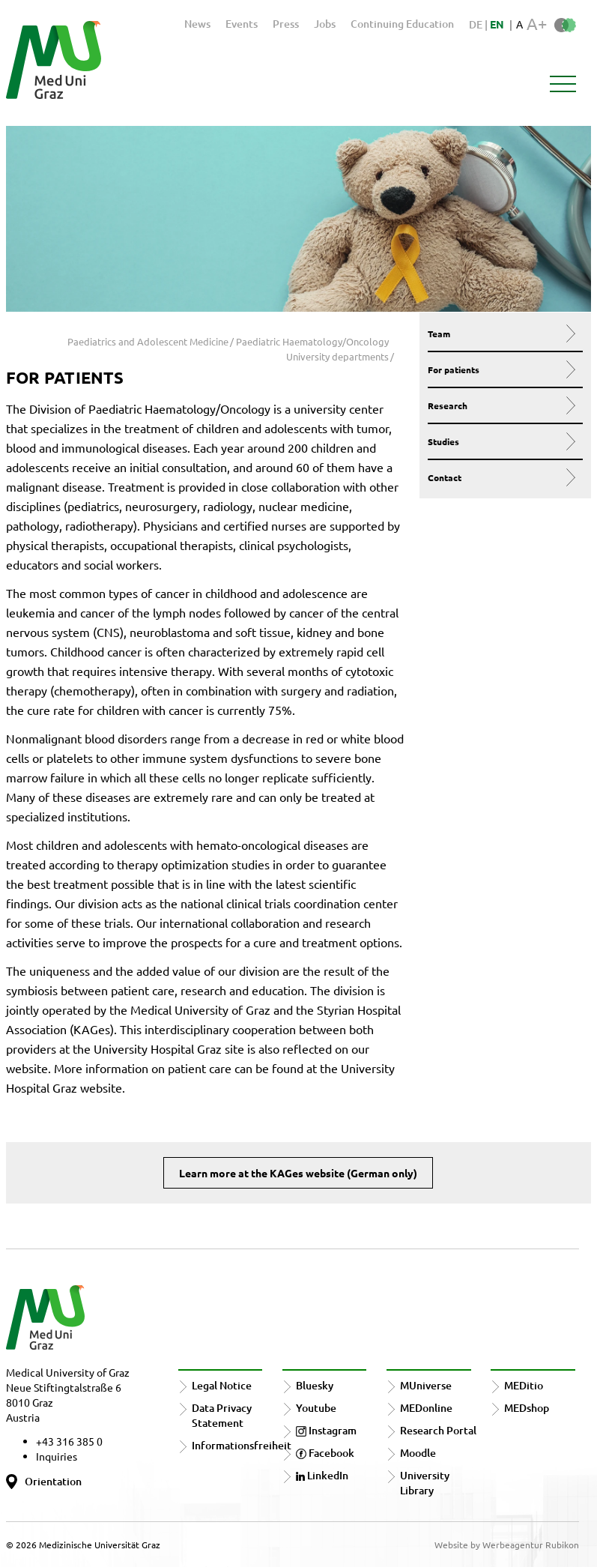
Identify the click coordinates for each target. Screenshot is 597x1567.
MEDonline (426, 1408)
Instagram (326, 1430)
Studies (501, 441)
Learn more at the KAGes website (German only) (298, 1173)
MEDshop (526, 1408)
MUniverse (426, 1385)
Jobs (325, 23)
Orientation (53, 1481)
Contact (501, 477)
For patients (501, 369)
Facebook (325, 1453)
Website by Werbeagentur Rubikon (506, 1545)
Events (241, 23)
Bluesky (314, 1385)
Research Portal (438, 1430)
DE (477, 24)
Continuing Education (402, 23)
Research (501, 405)
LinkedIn (322, 1475)
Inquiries (56, 1456)
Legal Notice (222, 1385)
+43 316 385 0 (69, 1441)
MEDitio (523, 1385)
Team (501, 333)
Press (286, 23)
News (197, 23)
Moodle (418, 1453)
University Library (424, 1482)
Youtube (316, 1408)
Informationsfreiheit (241, 1445)
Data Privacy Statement (222, 1415)
